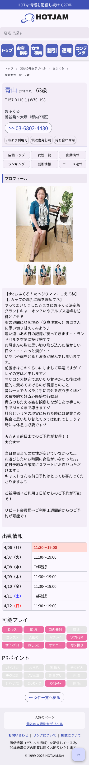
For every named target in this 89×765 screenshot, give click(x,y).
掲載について (71, 735)
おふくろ (58, 68)
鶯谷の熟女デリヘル (33, 68)
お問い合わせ (18, 735)
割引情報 (44, 164)
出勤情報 (72, 155)
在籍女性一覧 (13, 75)
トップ (9, 68)
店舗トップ (16, 155)
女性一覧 (44, 155)
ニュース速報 (72, 164)
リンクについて (44, 735)
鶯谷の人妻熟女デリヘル (44, 723)
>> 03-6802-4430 (28, 128)
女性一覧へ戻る (47, 697)
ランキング (16, 164)
